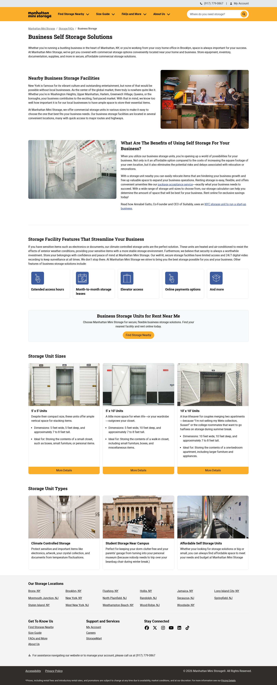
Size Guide (35, 632)
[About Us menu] (168, 14)
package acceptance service (175, 184)
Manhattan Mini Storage (41, 28)
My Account (239, 3)
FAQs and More (37, 638)
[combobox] (218, 14)
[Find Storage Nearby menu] (87, 14)
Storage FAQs (66, 28)
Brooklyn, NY (73, 591)
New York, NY (74, 598)
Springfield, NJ (223, 598)
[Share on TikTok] (187, 627)
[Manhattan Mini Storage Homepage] (40, 14)
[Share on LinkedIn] (179, 627)
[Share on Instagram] (163, 627)
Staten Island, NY (39, 605)
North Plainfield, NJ (115, 598)
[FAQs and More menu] (145, 14)
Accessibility (33, 671)
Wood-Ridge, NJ (150, 605)
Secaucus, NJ (185, 598)
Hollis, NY (146, 591)
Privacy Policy (54, 671)
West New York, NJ (77, 605)
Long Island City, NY (226, 591)
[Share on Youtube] (171, 627)
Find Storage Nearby (138, 335)
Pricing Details (228, 680)
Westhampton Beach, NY (118, 605)
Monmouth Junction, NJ (43, 598)
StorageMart (94, 638)
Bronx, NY (34, 591)
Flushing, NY (110, 591)
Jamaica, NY (185, 591)
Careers (91, 632)
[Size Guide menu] (113, 14)
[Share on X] (155, 627)
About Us (34, 644)
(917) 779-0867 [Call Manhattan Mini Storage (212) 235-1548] (211, 3)
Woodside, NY (186, 605)
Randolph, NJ (148, 598)
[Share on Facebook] (146, 627)
